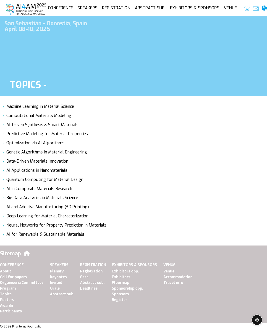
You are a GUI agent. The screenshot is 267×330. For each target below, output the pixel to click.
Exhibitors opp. (125, 271)
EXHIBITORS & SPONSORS (194, 8)
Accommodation (178, 277)
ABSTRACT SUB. (150, 8)
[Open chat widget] (256, 319)
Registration (91, 271)
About (5, 271)
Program (8, 288)
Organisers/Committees (22, 282)
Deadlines (89, 288)
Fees (84, 277)
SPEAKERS (87, 8)
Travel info (173, 282)
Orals (55, 288)
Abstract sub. (62, 294)
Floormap (120, 282)
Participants (11, 311)
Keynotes (58, 277)
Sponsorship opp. (127, 288)
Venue (168, 271)
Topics (6, 294)
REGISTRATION (116, 8)
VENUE (230, 8)
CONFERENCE (60, 8)
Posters (7, 299)
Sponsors (120, 294)
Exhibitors (121, 277)
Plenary (57, 271)
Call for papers (13, 277)
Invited (56, 282)
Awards (6, 305)
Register (119, 299)
